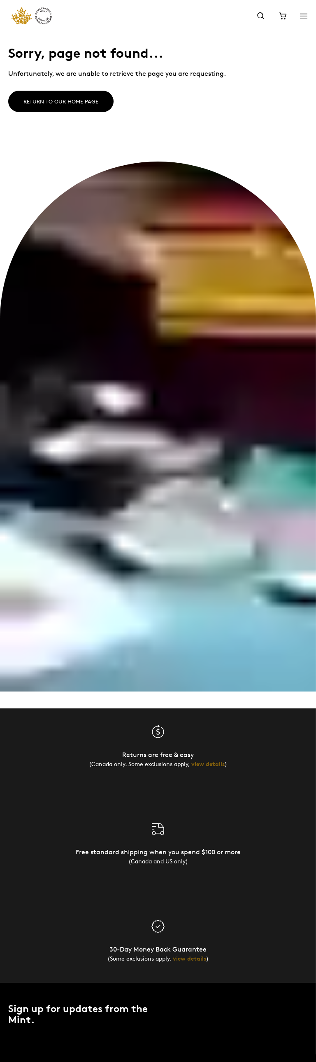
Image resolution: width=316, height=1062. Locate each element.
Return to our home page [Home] (60, 101)
